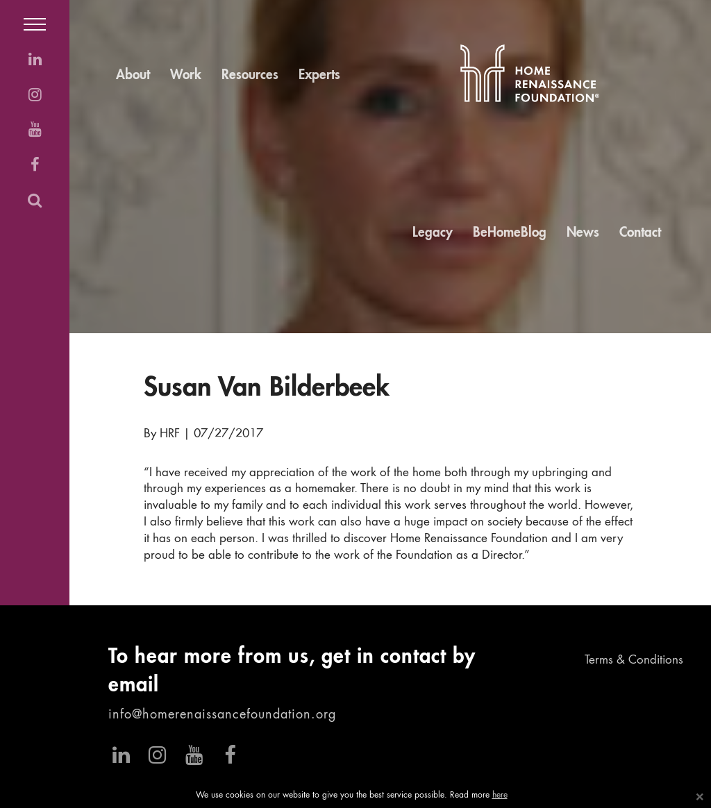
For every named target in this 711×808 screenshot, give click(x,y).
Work (185, 75)
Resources (249, 75)
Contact (640, 232)
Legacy (432, 232)
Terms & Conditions (634, 660)
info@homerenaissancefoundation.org (222, 715)
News (583, 232)
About (133, 75)
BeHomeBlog (509, 232)
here (500, 795)
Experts (319, 75)
